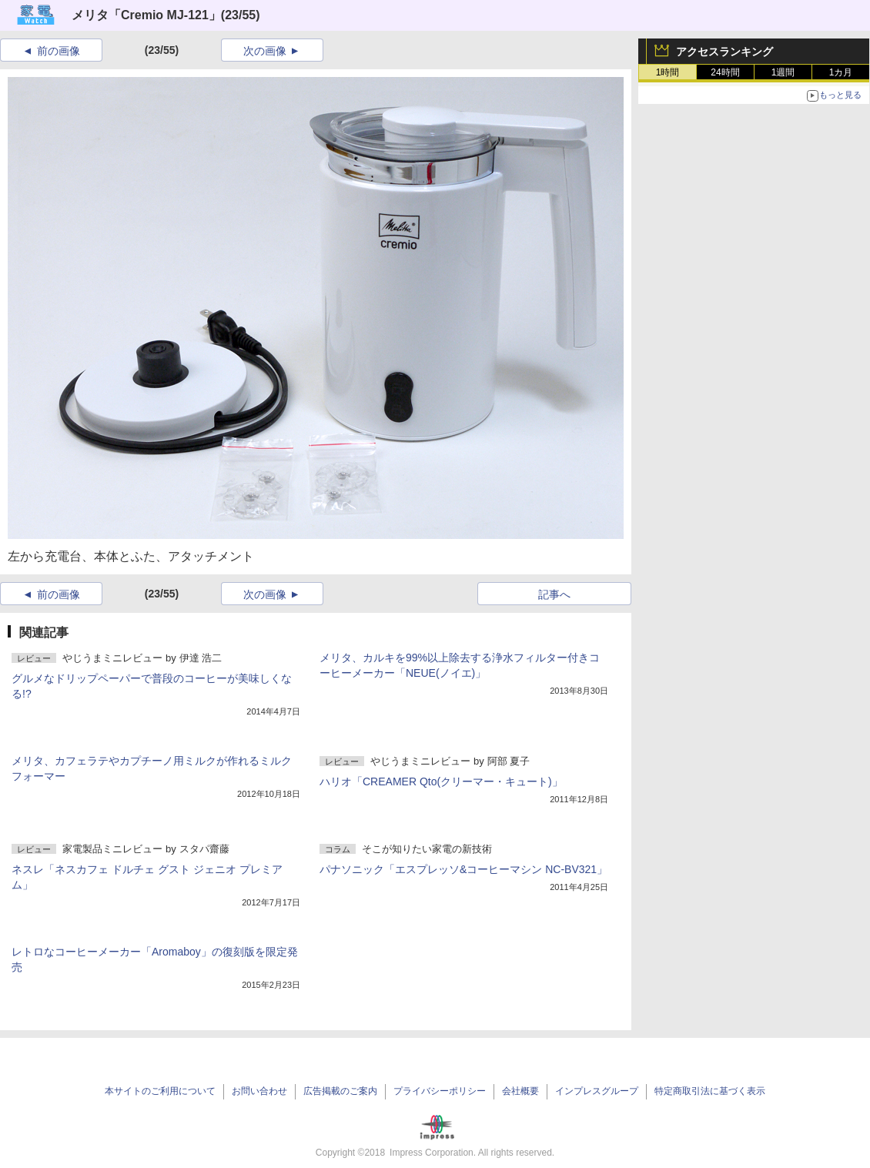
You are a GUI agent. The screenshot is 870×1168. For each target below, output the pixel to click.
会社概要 (520, 1091)
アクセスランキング (724, 51)
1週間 (783, 72)
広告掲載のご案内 (340, 1091)
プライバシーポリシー (439, 1091)
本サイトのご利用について (160, 1091)
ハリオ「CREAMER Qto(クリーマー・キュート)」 (441, 781)
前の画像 (58, 51)
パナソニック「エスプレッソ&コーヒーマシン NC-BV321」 (463, 869)
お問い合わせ (259, 1091)
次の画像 (264, 51)
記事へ (554, 594)
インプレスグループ (596, 1091)
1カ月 (841, 72)
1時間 (668, 72)
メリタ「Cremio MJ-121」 (146, 15)
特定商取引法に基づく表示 (709, 1091)
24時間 (725, 72)
